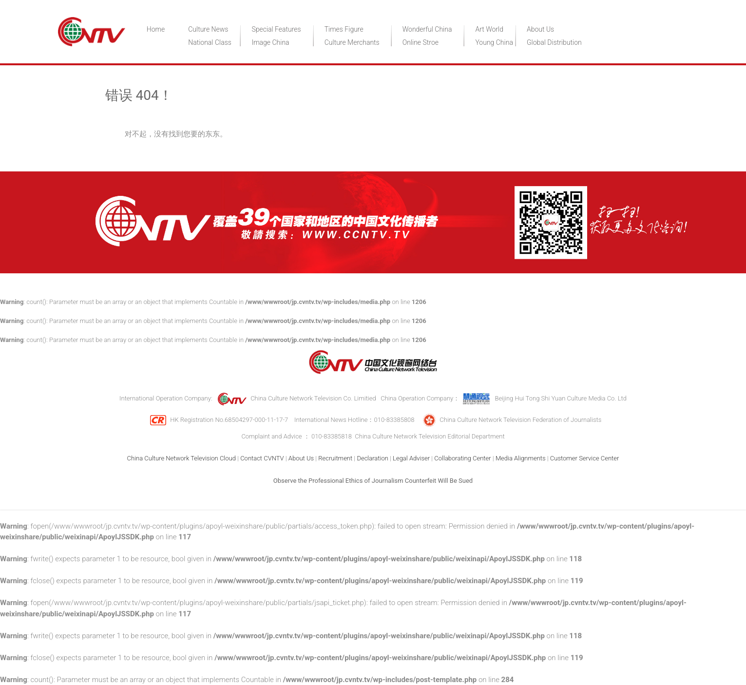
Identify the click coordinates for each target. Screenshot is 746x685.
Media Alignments (521, 458)
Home (156, 29)
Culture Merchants (352, 42)
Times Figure (344, 29)
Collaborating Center (462, 458)
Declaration (372, 458)
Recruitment (335, 458)
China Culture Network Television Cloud (181, 458)
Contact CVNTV (262, 458)
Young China (494, 42)
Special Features (276, 29)
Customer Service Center (584, 458)
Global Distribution (554, 42)
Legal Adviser (411, 458)
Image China (270, 42)
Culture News (208, 29)
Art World (489, 29)
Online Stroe (420, 42)
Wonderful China (427, 29)
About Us (540, 29)
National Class (209, 42)
